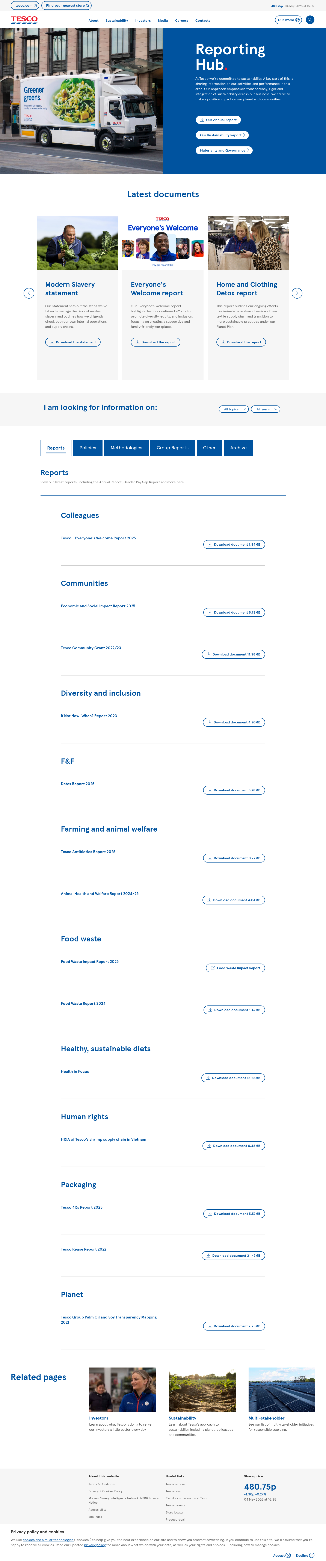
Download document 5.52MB (237, 1213)
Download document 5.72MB (237, 612)
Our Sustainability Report (220, 134)
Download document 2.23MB (237, 1325)
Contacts (202, 20)
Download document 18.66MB (236, 1077)
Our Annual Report (221, 119)
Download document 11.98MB (236, 654)
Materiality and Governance (222, 150)
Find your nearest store (65, 5)
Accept (282, 1556)
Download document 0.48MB (236, 1145)
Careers (181, 20)
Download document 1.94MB (237, 544)
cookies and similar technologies (48, 1539)
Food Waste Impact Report (238, 967)
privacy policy (95, 1544)
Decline (305, 1556)
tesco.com (23, 5)
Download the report (159, 341)
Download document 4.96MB (237, 722)
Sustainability (117, 20)
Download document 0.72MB (237, 857)
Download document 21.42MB (236, 1255)
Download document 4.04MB (236, 899)
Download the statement (76, 341)
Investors (143, 20)
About (93, 20)
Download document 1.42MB (237, 1009)
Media (163, 20)
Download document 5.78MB (237, 789)
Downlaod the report (244, 341)
